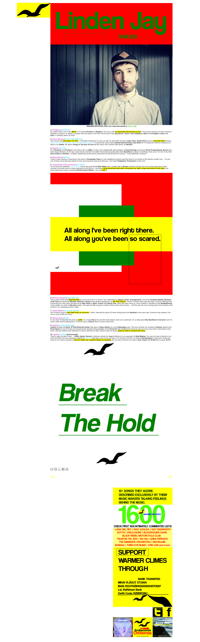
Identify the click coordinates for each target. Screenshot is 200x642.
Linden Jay (131, 126)
